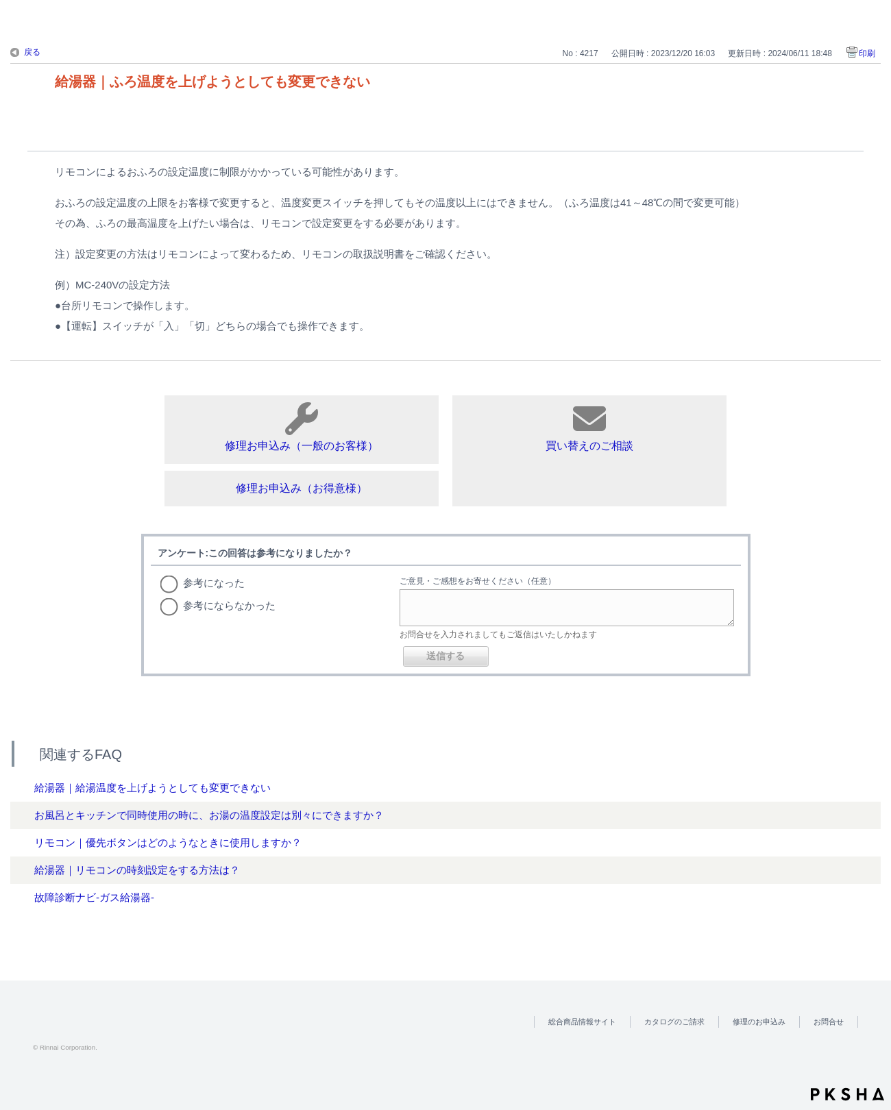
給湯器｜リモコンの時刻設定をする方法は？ (137, 870)
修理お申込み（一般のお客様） (301, 427)
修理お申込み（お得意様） (301, 488)
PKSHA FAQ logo (847, 1094)
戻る (32, 52)
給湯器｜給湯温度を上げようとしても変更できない (152, 787)
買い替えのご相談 (589, 427)
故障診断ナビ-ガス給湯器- (94, 897)
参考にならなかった (229, 605)
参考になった (214, 583)
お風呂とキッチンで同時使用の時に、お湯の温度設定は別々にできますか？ (209, 815)
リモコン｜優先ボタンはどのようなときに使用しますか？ (168, 842)
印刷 (867, 53)
